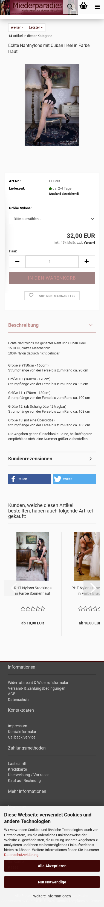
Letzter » (36, 27)
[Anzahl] (52, 261)
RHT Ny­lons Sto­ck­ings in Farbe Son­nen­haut (32, 591)
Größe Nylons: (20, 208)
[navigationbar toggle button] (97, 7)
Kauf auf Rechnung (24, 780)
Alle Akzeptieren (52, 866)
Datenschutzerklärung (21, 855)
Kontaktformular (22, 731)
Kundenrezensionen (30, 458)
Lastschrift (17, 763)
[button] (17, 261)
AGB (12, 694)
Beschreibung (23, 325)
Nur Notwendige (52, 882)
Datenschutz (19, 699)
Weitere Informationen (52, 896)
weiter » (17, 27)
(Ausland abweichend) (64, 194)
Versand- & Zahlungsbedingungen (36, 688)
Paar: (13, 251)
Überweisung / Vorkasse (28, 775)
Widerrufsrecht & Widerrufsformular (38, 682)
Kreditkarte (17, 769)
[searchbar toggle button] (70, 7)
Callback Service (21, 737)
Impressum (17, 726)
